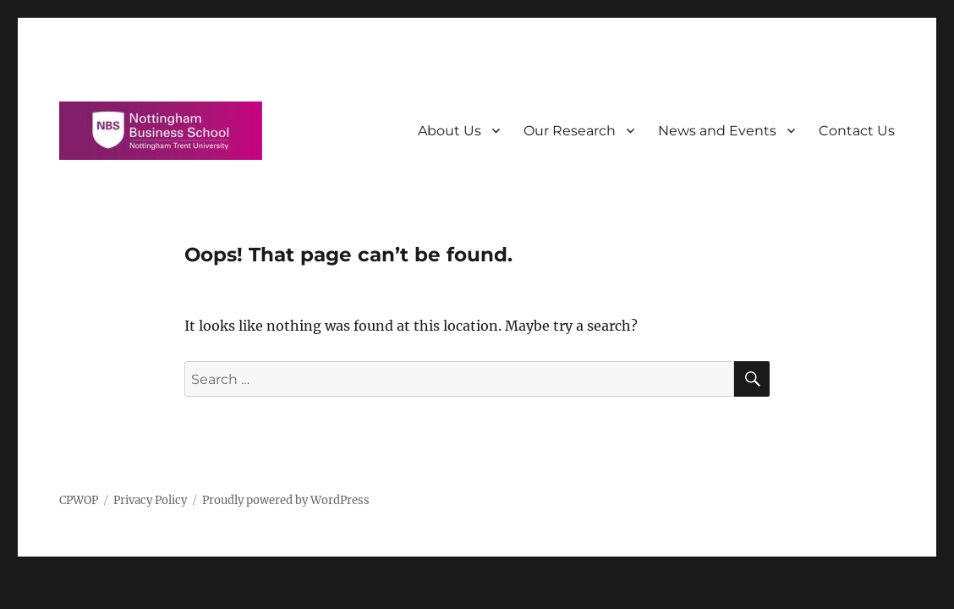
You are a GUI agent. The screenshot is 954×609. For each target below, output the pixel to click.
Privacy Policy (150, 500)
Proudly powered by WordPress (286, 500)
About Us (449, 131)
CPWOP (78, 500)
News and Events (717, 131)
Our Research (570, 131)
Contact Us (857, 131)
